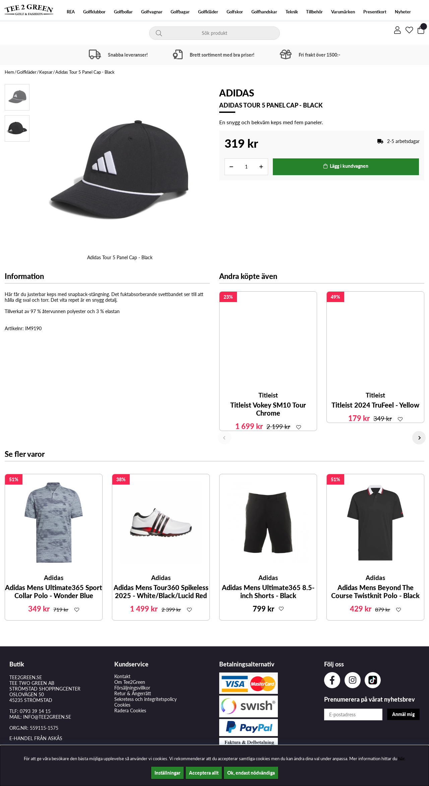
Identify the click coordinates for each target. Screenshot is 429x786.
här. (401, 758)
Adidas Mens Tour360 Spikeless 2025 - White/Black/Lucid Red (161, 591)
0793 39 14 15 (35, 711)
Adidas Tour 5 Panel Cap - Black (85, 72)
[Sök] (214, 33)
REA (71, 11)
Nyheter (403, 11)
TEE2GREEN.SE (25, 677)
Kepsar (46, 72)
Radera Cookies (130, 710)
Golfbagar (180, 11)
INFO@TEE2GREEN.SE (47, 717)
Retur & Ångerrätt (132, 693)
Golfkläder (208, 11)
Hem (9, 72)
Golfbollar (123, 11)
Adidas (236, 92)
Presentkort (374, 11)
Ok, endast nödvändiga (251, 773)
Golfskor (235, 11)
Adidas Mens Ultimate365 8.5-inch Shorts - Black (268, 591)
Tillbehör (314, 11)
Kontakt (122, 676)
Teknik (292, 11)
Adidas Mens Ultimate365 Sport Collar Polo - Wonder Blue (53, 591)
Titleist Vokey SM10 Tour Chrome (268, 409)
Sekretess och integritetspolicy (145, 699)
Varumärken (343, 11)
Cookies (122, 705)
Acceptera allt (204, 773)
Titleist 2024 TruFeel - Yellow (375, 405)
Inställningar (167, 773)
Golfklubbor (94, 11)
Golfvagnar (152, 11)
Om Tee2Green (129, 682)
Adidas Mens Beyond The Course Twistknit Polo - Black (375, 591)
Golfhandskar (264, 11)
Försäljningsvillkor (132, 688)
